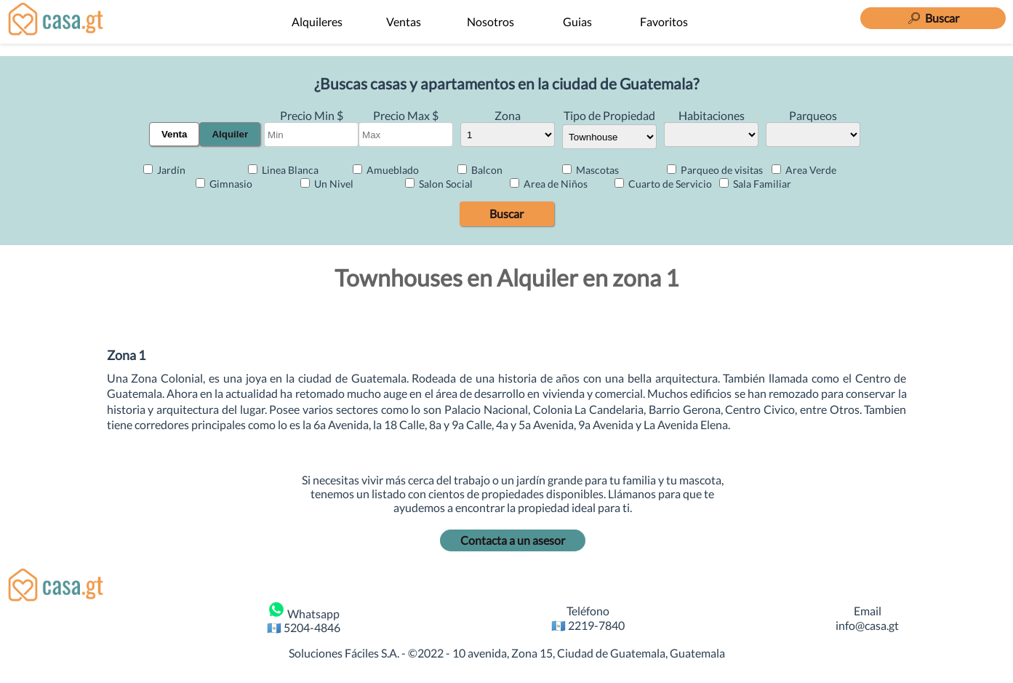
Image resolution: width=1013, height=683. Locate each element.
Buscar (506, 213)
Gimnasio (224, 183)
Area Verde (804, 170)
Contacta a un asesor (512, 540)
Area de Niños (549, 183)
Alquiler (230, 134)
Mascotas (590, 170)
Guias (577, 21)
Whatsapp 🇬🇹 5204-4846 (303, 617)
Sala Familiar (755, 183)
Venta (174, 134)
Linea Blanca (283, 170)
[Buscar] (933, 16)
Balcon (480, 170)
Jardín (164, 170)
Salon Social (439, 183)
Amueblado (386, 170)
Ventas (403, 21)
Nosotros (490, 21)
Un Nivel (326, 183)
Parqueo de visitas (715, 170)
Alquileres (317, 21)
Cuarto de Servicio (663, 183)
